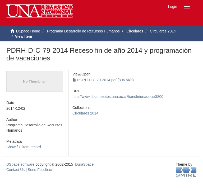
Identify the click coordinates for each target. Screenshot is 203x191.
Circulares (134, 31)
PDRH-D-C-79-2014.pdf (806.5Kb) (103, 80)
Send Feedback (41, 170)
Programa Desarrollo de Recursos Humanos (83, 31)
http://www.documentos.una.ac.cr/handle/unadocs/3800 (117, 96)
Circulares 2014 (163, 31)
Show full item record (23, 147)
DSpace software (20, 164)
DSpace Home (28, 31)
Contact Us (15, 170)
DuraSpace (84, 164)
